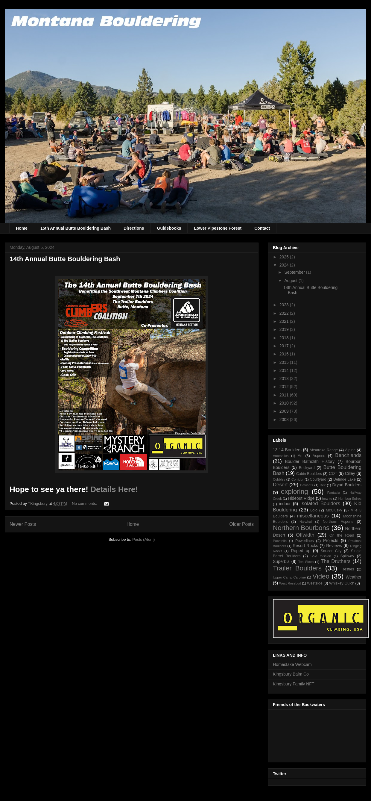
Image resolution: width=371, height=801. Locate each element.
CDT (333, 473)
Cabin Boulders (309, 474)
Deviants (306, 485)
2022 (284, 313)
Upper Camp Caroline (289, 577)
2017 (284, 345)
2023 (284, 304)
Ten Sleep (306, 562)
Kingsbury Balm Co (291, 674)
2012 (284, 386)
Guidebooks (169, 228)
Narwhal (305, 521)
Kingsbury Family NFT (293, 684)
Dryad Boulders (346, 484)
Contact (262, 228)
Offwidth (305, 535)
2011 (284, 395)
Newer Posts (23, 524)
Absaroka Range (323, 450)
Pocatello (280, 541)
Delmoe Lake (344, 479)
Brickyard (306, 468)
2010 (284, 403)
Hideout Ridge (301, 498)
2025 (284, 257)
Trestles (347, 569)
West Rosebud (290, 583)
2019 (284, 329)
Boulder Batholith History (309, 461)
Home (22, 228)
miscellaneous (313, 516)
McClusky (334, 510)
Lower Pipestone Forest (217, 228)
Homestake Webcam (292, 664)
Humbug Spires (349, 498)
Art (300, 456)
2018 (284, 337)
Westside (315, 583)
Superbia (281, 561)
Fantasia (333, 492)
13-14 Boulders (287, 449)
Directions (134, 228)
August (291, 280)
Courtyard (318, 479)
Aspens (319, 456)
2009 (284, 411)
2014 (284, 370)
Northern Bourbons (301, 528)
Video (320, 576)
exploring (294, 491)
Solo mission (321, 556)
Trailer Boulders (297, 568)
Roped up (300, 550)
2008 (284, 419)
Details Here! (114, 489)
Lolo (313, 510)
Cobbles (279, 479)
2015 (284, 362)
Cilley (350, 473)
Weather (353, 577)
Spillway (347, 556)
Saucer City (331, 551)
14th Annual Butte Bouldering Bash (65, 259)
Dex (323, 485)
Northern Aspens (338, 522)
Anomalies (280, 456)
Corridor (297, 479)
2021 (284, 321)
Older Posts (241, 524)
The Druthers (336, 561)
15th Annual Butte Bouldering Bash (75, 228)
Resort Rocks (305, 545)
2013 (284, 378)
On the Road (341, 535)
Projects (330, 540)
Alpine (350, 450)
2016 (284, 354)
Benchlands (348, 455)
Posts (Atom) (143, 539)
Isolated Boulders (320, 503)
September (295, 272)
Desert (280, 484)
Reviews (334, 545)
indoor (285, 503)
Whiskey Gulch (341, 583)
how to (327, 498)
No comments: (85, 503)
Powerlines (304, 541)
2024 (284, 265)
